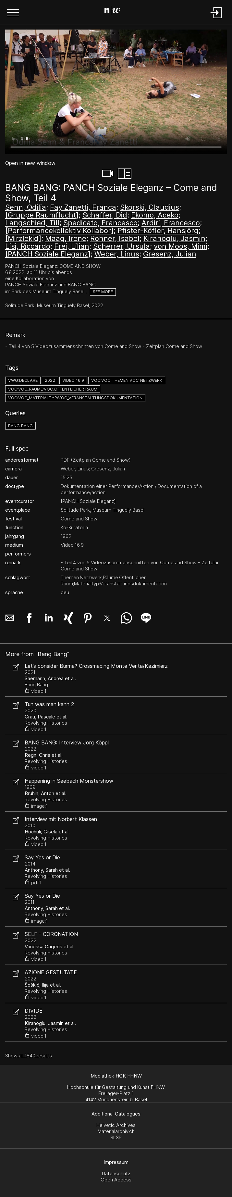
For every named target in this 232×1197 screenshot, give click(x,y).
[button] (13, 13)
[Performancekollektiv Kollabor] (59, 230)
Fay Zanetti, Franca (83, 207)
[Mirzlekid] (23, 238)
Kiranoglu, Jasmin (174, 238)
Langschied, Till (32, 222)
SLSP (116, 1137)
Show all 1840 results (28, 1056)
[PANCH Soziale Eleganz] (48, 254)
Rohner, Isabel (115, 238)
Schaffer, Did (104, 215)
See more (103, 291)
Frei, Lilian (71, 246)
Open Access (116, 1180)
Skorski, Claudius (149, 207)
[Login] (216, 19)
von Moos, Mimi (180, 246)
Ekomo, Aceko (154, 215)
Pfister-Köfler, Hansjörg (158, 230)
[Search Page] (114, 11)
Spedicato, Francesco (100, 222)
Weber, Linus (116, 254)
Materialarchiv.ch (116, 1131)
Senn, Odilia (25, 207)
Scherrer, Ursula (121, 246)
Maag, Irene (65, 238)
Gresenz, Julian (169, 254)
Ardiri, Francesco (170, 222)
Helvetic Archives (116, 1125)
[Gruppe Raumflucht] (42, 215)
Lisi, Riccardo (27, 246)
